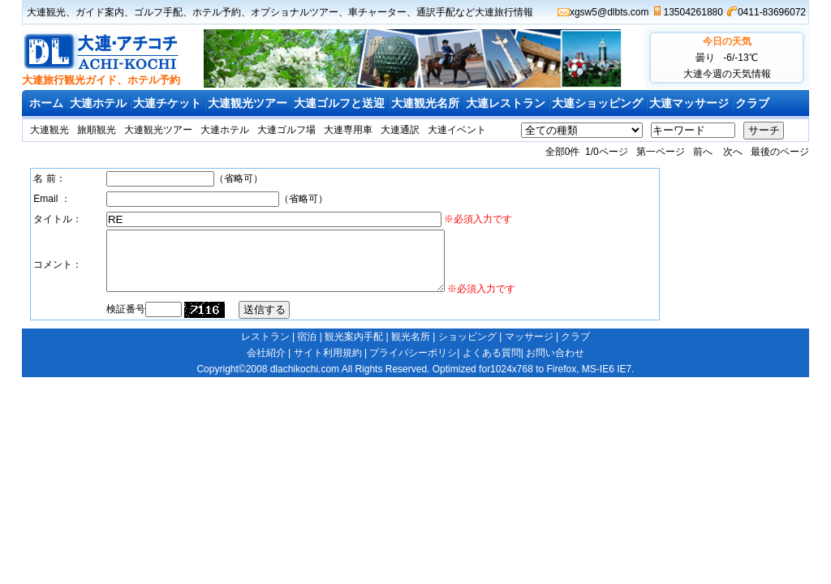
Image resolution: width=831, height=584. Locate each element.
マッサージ (529, 348)
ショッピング (467, 348)
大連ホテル (98, 103)
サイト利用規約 (328, 365)
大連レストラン (505, 103)
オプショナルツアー (294, 12)
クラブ (752, 103)
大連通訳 (400, 129)
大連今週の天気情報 (727, 73)
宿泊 (306, 348)
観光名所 (410, 348)
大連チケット (167, 103)
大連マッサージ (689, 103)
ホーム (46, 103)
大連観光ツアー (247, 103)
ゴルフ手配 (158, 12)
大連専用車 (348, 129)
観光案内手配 (354, 348)
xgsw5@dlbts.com (609, 12)
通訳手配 (435, 12)
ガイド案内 (99, 12)
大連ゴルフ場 (286, 129)
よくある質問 (492, 365)
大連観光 (46, 12)
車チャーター (377, 12)
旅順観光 (96, 129)
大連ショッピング (597, 103)
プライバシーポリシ (413, 365)
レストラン (265, 348)
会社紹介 (266, 365)
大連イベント (457, 129)
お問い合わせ (555, 365)
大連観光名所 (425, 103)
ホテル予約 (216, 12)
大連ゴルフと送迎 (339, 103)
